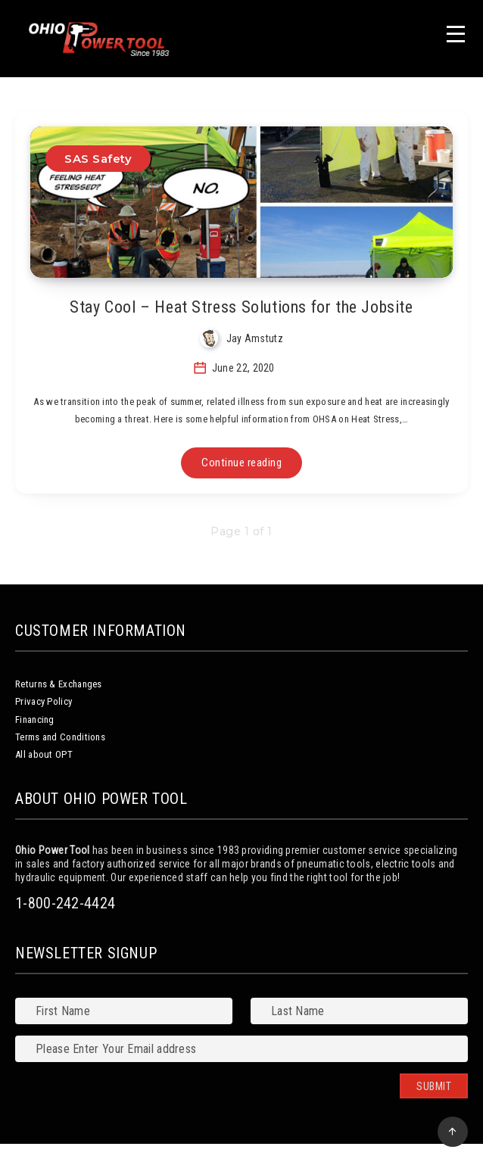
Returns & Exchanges (58, 684)
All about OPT (44, 754)
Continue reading (241, 462)
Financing (35, 719)
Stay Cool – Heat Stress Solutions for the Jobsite (241, 307)
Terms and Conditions (60, 737)
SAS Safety (98, 158)
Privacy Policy (43, 701)
